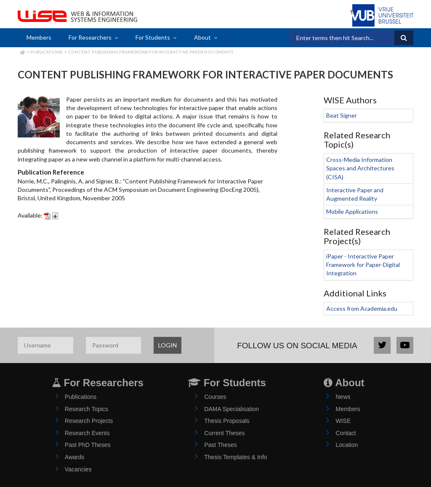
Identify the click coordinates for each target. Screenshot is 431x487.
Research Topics (86, 409)
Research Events (87, 433)
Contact (345, 433)
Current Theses (224, 433)
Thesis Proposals (226, 420)
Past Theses (220, 444)
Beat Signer (341, 115)
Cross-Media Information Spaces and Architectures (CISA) (360, 168)
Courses (215, 396)
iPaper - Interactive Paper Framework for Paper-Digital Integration (363, 265)
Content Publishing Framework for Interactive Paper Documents (151, 51)
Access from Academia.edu (361, 308)
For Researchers (90, 37)
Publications (46, 51)
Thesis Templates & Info (235, 457)
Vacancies (78, 469)
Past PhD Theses (88, 444)
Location (346, 444)
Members (39, 37)
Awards (74, 457)
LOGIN (167, 345)
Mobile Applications (352, 211)
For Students (153, 37)
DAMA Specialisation (231, 409)
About (202, 37)
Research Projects (89, 420)
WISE (343, 420)
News (342, 396)
